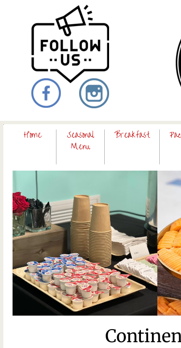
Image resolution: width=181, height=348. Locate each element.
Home (33, 135)
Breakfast (132, 135)
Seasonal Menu (80, 141)
